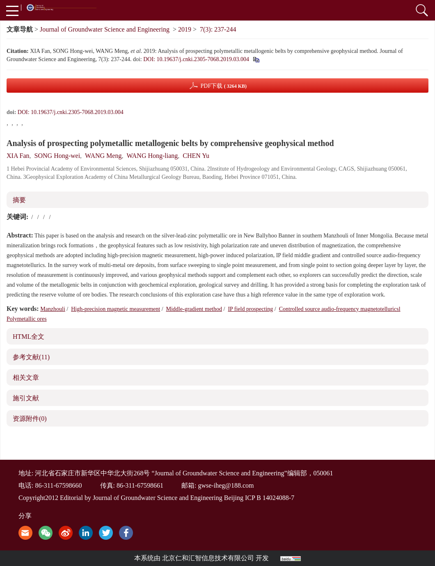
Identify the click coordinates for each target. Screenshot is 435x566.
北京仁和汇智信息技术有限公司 (208, 558)
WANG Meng (103, 155)
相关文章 (26, 377)
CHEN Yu (196, 155)
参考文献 (31, 357)
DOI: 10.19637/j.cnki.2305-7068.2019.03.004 (196, 59)
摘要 (19, 199)
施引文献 (26, 398)
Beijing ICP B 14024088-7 (259, 497)
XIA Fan (18, 155)
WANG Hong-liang (152, 155)
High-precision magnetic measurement (115, 309)
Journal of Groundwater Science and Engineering (104, 29)
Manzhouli (52, 309)
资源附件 (30, 418)
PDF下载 (223, 86)
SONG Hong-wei (57, 155)
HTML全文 (28, 336)
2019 (184, 29)
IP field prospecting (250, 309)
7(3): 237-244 (218, 29)
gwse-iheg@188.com (226, 485)
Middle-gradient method (194, 309)
